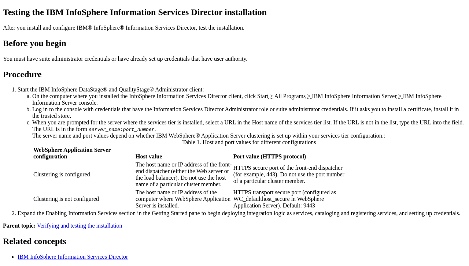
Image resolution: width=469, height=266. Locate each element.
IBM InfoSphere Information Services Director (73, 257)
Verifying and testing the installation (79, 225)
